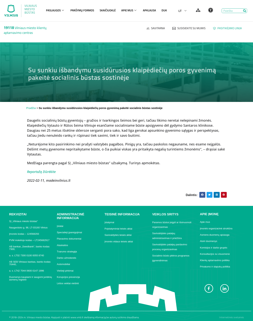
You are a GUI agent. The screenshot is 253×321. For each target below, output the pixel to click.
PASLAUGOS (55, 10)
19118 (9, 27)
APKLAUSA (149, 10)
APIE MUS (129, 10)
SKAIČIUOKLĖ (108, 10)
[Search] (244, 11)
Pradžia (31, 108)
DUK (164, 10)
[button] (202, 195)
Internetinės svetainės (231, 317)
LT (179, 11)
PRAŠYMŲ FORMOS (82, 10)
